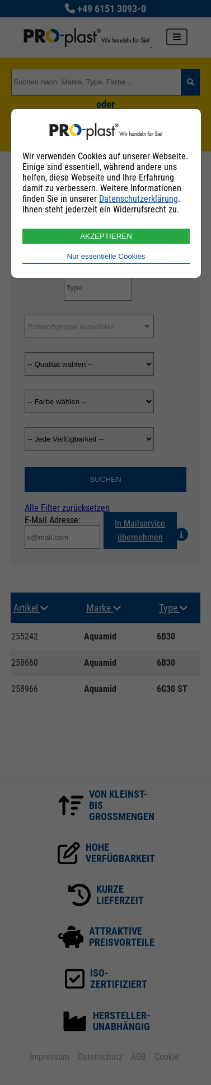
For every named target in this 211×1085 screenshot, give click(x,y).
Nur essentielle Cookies (106, 256)
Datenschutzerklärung (138, 198)
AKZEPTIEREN (106, 236)
